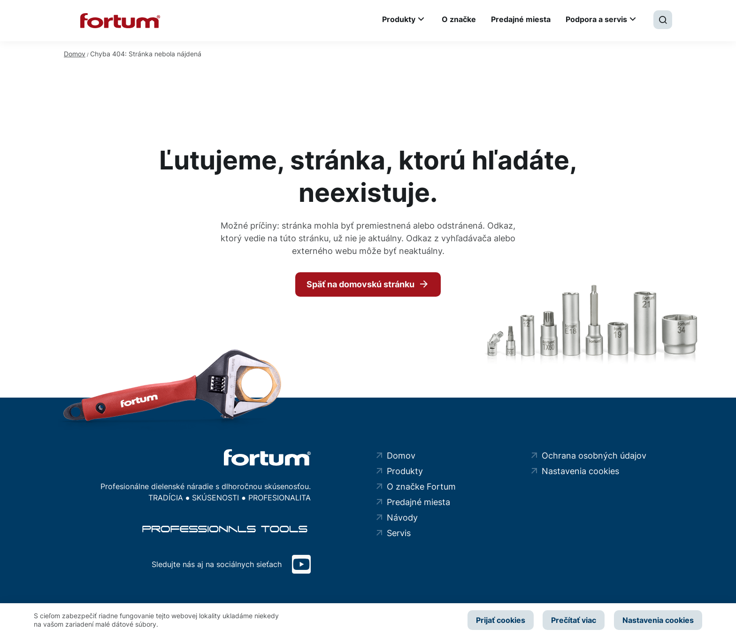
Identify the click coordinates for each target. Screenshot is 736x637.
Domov (74, 54)
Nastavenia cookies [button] (658, 620)
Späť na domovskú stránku (360, 284)
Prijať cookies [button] (500, 620)
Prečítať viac (573, 620)
